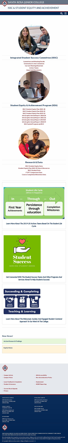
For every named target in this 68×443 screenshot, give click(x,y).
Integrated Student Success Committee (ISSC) (34, 57)
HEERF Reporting (41, 384)
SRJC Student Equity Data (34, 166)
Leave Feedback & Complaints (13, 382)
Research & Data (34, 162)
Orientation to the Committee (34, 63)
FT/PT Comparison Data (34, 172)
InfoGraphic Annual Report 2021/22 (34, 117)
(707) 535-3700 (5, 421)
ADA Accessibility (41, 375)
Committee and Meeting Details (34, 61)
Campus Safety (8, 375)
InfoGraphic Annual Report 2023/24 (34, 115)
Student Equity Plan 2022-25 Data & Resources (34, 168)
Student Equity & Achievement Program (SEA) (34, 105)
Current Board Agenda (10, 388)
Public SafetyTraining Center (7, 407)
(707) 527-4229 (37, 411)
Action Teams (34, 68)
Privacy (6, 391)
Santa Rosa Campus (8, 397)
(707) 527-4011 (5, 402)
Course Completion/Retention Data (34, 174)
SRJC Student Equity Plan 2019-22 (34, 113)
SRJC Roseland (38, 406)
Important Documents (34, 70)
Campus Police (8, 377)
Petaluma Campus (39, 397)
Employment (40, 382)
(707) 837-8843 (5, 412)
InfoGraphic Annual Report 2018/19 (34, 122)
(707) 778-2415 (37, 402)
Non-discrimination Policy (44, 377)
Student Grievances (10, 384)
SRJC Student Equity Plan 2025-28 (34, 109)
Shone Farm (5, 416)
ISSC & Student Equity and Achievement (33, 7)
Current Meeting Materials (34, 66)
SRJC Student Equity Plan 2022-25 (34, 111)
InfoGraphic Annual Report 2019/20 (34, 119)
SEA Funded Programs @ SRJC (34, 124)
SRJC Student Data (34, 170)
